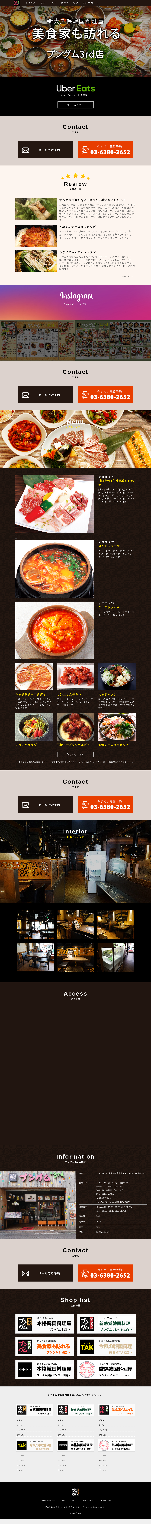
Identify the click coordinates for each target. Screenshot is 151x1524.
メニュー (53, 3)
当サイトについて (69, 1505)
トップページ (30, 3)
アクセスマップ (106, 1505)
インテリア (64, 3)
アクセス (75, 3)
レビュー (42, 3)
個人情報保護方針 (48, 1505)
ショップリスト (88, 3)
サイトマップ (88, 1505)
